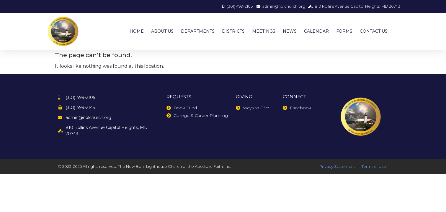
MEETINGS (263, 31)
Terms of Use (374, 166)
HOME (137, 31)
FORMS (344, 31)
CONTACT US (374, 31)
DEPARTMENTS (198, 31)
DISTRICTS (233, 31)
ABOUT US (162, 31)
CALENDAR (316, 31)
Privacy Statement (337, 166)
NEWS (290, 31)
